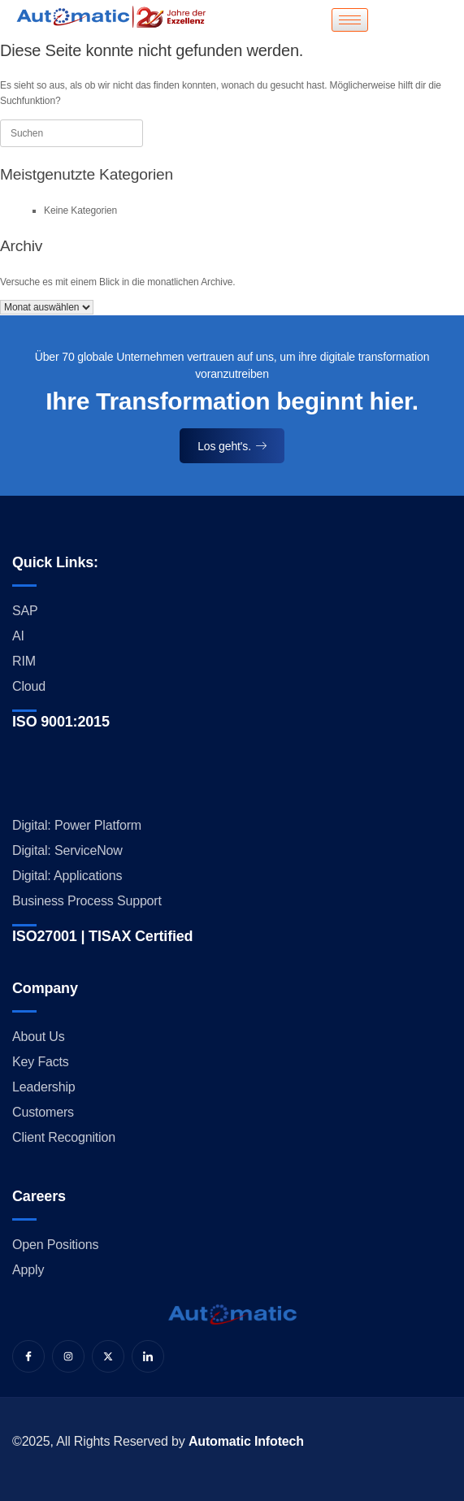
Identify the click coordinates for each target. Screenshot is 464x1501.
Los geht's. (232, 446)
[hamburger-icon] (350, 20)
